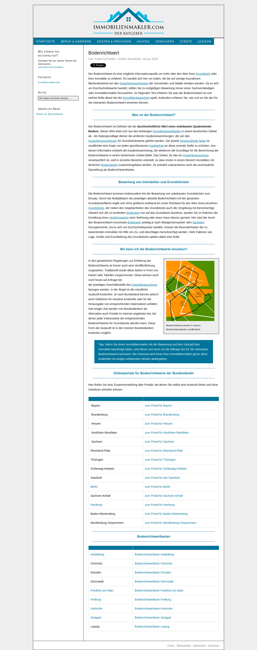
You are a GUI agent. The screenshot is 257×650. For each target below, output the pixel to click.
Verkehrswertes (118, 217)
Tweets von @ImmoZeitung (49, 114)
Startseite (45, 41)
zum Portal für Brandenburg (162, 414)
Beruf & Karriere (76, 41)
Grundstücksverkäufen (167, 131)
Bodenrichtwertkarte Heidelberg (154, 554)
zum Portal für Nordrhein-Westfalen (167, 432)
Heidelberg (97, 554)
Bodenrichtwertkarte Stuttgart (153, 617)
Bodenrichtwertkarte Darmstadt (154, 581)
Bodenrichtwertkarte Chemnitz (153, 563)
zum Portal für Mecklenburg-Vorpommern (170, 522)
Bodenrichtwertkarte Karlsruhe (153, 608)
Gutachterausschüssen (134, 83)
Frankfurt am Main (102, 590)
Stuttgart (96, 617)
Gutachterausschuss (196, 155)
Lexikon (204, 41)
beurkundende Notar (193, 140)
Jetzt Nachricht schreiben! (50, 67)
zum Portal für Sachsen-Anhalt (164, 495)
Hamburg (96, 504)
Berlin (94, 486)
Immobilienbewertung (136, 97)
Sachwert (198, 222)
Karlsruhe (97, 608)
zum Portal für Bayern (158, 405)
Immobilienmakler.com (49, 82)
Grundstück (203, 73)
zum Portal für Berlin (157, 486)
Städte (186, 41)
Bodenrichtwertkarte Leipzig (152, 626)
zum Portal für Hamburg (160, 504)
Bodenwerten (109, 165)
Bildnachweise (184, 645)
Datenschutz (199, 645)
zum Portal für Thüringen (160, 459)
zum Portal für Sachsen (159, 441)
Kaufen (143, 41)
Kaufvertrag (156, 145)
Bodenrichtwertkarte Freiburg (153, 599)
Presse (170, 645)
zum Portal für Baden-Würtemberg (166, 513)
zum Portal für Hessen (159, 423)
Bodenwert (133, 212)
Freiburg (96, 599)
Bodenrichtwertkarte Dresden (153, 572)
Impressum (213, 645)
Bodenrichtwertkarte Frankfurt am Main (159, 590)
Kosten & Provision (114, 41)
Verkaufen (164, 41)
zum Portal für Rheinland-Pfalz (164, 450)
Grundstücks (96, 208)
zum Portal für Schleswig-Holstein (166, 468)
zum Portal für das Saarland (162, 477)
